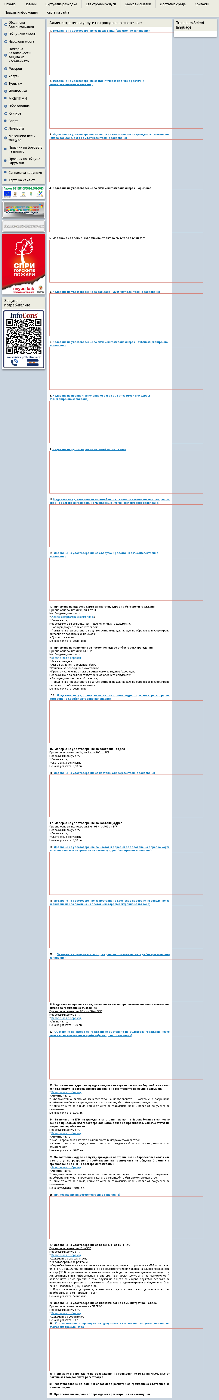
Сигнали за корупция (25, 173)
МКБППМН (18, 99)
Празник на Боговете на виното (26, 149)
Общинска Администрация (21, 25)
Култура (15, 113)
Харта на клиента (22, 180)
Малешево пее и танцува (22, 138)
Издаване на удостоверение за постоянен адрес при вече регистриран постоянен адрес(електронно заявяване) (109, 697)
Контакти (201, 4)
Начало (10, 4)
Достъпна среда (173, 4)
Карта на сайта (57, 12)
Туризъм (15, 84)
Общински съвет (22, 34)
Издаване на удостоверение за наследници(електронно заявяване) (101, 30)
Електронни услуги (101, 4)
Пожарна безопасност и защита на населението (20, 55)
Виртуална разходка (61, 4)
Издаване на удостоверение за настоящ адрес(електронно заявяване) (104, 773)
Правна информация (21, 12)
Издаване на (61, 291)
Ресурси (15, 69)
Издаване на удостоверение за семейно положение (89, 449)
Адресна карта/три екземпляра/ (72, 616)
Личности (16, 128)
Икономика (18, 91)
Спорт (13, 121)
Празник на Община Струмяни (24, 161)
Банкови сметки (138, 4)
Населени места (21, 42)
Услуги (14, 76)
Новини (30, 4)
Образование (19, 106)
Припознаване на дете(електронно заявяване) (87, 1194)
